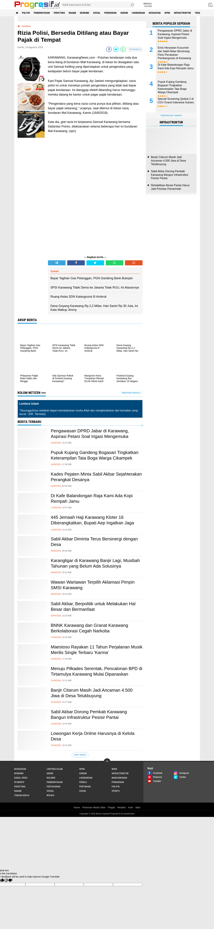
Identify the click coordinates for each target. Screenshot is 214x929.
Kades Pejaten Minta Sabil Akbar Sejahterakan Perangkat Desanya (96, 477)
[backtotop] (107, 761)
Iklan (138, 807)
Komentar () (135, 49)
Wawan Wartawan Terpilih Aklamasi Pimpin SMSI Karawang (93, 585)
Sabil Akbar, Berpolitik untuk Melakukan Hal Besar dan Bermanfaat (93, 606)
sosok (82, 791)
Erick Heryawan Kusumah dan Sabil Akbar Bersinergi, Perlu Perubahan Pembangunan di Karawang (174, 53)
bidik (114, 769)
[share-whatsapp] (123, 49)
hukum (124, 12)
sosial (96, 12)
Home (77, 807)
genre (50, 773)
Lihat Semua (80, 755)
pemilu (83, 782)
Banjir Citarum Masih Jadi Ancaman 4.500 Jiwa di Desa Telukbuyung (92, 693)
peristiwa (59, 12)
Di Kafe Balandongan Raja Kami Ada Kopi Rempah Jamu (92, 498)
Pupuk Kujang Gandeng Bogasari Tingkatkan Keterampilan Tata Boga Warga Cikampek (95, 455)
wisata (50, 795)
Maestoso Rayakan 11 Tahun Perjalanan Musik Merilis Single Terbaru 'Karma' (97, 649)
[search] (98, 5)
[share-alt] (57, 262)
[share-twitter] (116, 49)
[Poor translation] (8, 880)
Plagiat (111, 807)
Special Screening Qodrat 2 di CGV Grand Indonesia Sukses (176, 100)
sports (116, 791)
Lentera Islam (55, 769)
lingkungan (138, 12)
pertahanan (53, 786)
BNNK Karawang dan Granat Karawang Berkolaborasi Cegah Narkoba (89, 628)
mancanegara (119, 777)
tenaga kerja (21, 795)
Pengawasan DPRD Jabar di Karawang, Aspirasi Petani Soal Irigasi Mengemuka (90, 433)
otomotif (19, 782)
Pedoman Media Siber (94, 807)
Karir (130, 807)
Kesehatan (155, 12)
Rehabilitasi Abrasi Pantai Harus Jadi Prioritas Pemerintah (170, 187)
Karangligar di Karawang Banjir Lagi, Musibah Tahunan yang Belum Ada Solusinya (95, 563)
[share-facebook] (109, 49)
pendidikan (110, 12)
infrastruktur (182, 12)
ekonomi (84, 12)
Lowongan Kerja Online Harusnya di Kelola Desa (93, 736)
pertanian (85, 786)
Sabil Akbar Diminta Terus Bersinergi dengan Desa (94, 541)
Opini (167, 12)
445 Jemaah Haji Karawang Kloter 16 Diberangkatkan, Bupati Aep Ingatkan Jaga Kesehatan (92, 523)
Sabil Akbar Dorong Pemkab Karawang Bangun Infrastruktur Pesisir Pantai (89, 714)
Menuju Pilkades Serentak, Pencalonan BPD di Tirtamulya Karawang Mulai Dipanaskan (96, 671)
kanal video (20, 777)
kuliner (51, 777)
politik (26, 12)
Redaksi (121, 807)
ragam (72, 12)
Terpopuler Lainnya (171, 115)
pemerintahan (42, 12)
